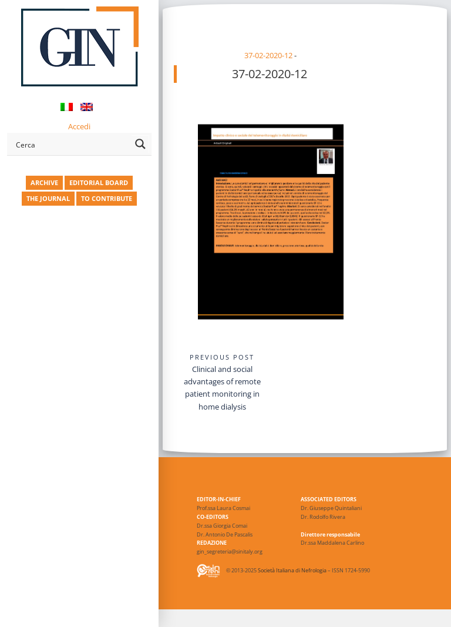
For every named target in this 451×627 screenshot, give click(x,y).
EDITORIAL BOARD (98, 182)
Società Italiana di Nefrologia (292, 571)
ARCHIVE (44, 182)
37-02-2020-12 (268, 55)
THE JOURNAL (48, 198)
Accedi (79, 126)
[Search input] (71, 144)
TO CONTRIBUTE (106, 198)
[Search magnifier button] (140, 144)
